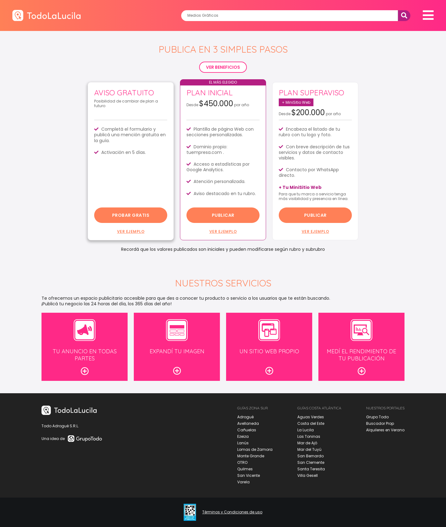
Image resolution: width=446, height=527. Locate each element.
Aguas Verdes (310, 417)
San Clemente (310, 462)
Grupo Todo (377, 417)
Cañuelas (246, 430)
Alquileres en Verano (385, 430)
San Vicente (248, 475)
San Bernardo (310, 456)
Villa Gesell (307, 475)
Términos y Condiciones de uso (232, 512)
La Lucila (305, 430)
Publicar (223, 215)
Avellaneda (248, 423)
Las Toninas (308, 436)
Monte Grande (250, 456)
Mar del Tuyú (309, 449)
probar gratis (131, 215)
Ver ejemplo (131, 231)
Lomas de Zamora (255, 449)
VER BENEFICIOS (223, 67)
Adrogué (245, 417)
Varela (243, 482)
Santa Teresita (311, 469)
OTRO (242, 462)
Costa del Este (310, 423)
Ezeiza (243, 436)
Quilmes (245, 469)
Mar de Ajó (307, 443)
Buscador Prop (380, 423)
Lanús (243, 443)
